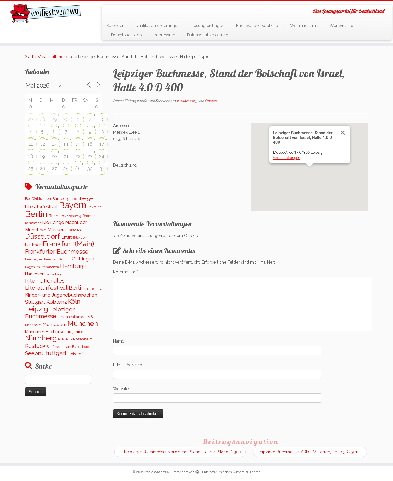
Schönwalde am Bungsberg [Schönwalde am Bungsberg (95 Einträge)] (68, 347)
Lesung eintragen (207, 25)
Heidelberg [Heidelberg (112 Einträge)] (54, 274)
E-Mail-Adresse (129, 365)
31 (101, 168)
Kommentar (125, 272)
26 (42, 168)
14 (65, 144)
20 (54, 156)
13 (54, 144)
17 (101, 144)
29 (54, 119)
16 (89, 144)
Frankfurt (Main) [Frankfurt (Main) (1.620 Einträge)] (68, 244)
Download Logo (126, 35)
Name (120, 341)
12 (42, 144)
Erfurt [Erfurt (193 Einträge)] (66, 237)
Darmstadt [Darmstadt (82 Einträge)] (33, 223)
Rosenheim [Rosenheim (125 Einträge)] (82, 339)
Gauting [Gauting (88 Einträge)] (65, 259)
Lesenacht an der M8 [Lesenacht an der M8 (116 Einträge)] (75, 317)
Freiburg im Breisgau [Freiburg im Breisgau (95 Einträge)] (41, 259)
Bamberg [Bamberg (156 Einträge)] (61, 198)
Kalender (115, 25)
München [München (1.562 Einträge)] (83, 324)
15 (78, 144)
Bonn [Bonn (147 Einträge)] (53, 215)
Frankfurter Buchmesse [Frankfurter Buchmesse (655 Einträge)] (57, 251)
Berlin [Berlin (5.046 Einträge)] (36, 214)
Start (29, 56)
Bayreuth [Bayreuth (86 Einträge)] (95, 207)
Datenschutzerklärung (207, 35)
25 (30, 168)
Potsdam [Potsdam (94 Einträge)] (65, 339)
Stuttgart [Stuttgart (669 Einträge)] (54, 353)
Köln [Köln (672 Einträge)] (74, 301)
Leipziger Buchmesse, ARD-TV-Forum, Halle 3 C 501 (309, 452)
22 (78, 156)
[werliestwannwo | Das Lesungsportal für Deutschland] (45, 13)
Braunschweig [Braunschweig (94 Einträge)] (70, 216)
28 (42, 119)
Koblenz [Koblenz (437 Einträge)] (56, 302)
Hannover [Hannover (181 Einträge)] (34, 274)
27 (30, 119)
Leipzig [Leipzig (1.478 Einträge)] (36, 309)
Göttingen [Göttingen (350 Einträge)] (83, 259)
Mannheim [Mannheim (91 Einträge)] (33, 325)
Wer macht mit (304, 25)
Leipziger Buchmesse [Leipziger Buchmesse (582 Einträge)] (50, 313)
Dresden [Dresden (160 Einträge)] (73, 230)
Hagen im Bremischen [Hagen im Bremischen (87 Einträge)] (42, 267)
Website (121, 388)
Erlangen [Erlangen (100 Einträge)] (80, 238)
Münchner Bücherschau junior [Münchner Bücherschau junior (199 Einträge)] (54, 331)
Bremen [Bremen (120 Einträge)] (89, 215)
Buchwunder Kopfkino (257, 25)
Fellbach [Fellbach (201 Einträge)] (33, 244)
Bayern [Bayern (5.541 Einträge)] (73, 205)
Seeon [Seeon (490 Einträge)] (33, 353)
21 (66, 156)
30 (66, 119)
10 (101, 131)
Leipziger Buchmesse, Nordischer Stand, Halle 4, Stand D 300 (180, 452)
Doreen (211, 101)
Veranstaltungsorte (55, 56)
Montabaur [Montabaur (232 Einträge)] (54, 324)
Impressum (164, 35)
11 (31, 144)
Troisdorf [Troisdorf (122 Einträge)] (75, 354)
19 (42, 156)
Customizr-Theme (246, 472)
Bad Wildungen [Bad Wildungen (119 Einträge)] (38, 198)
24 (101, 156)
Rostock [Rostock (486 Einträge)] (35, 346)
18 (30, 156)
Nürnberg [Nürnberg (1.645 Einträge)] (41, 338)
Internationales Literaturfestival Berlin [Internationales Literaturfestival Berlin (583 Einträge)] (55, 284)
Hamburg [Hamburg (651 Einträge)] (73, 266)
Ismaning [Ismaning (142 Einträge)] (94, 288)
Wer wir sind (341, 25)
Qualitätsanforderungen (157, 25)
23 (90, 156)
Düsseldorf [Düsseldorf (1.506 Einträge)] (42, 236)
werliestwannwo (156, 472)
